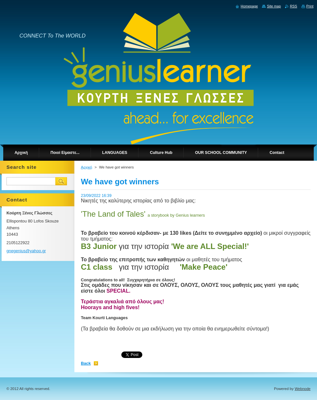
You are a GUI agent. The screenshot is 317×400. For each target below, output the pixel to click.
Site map (274, 6)
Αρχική (86, 167)
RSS (293, 6)
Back (86, 363)
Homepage (249, 6)
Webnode (303, 389)
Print (309, 6)
